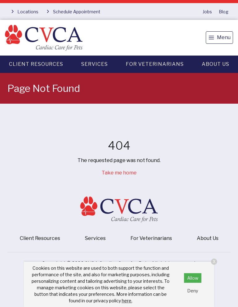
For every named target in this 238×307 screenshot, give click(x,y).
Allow (192, 278)
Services (94, 64)
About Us (215, 64)
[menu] (219, 37)
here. (127, 300)
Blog (223, 11)
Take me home (119, 173)
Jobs (207, 11)
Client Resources (36, 64)
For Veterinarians (155, 64)
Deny (192, 290)
